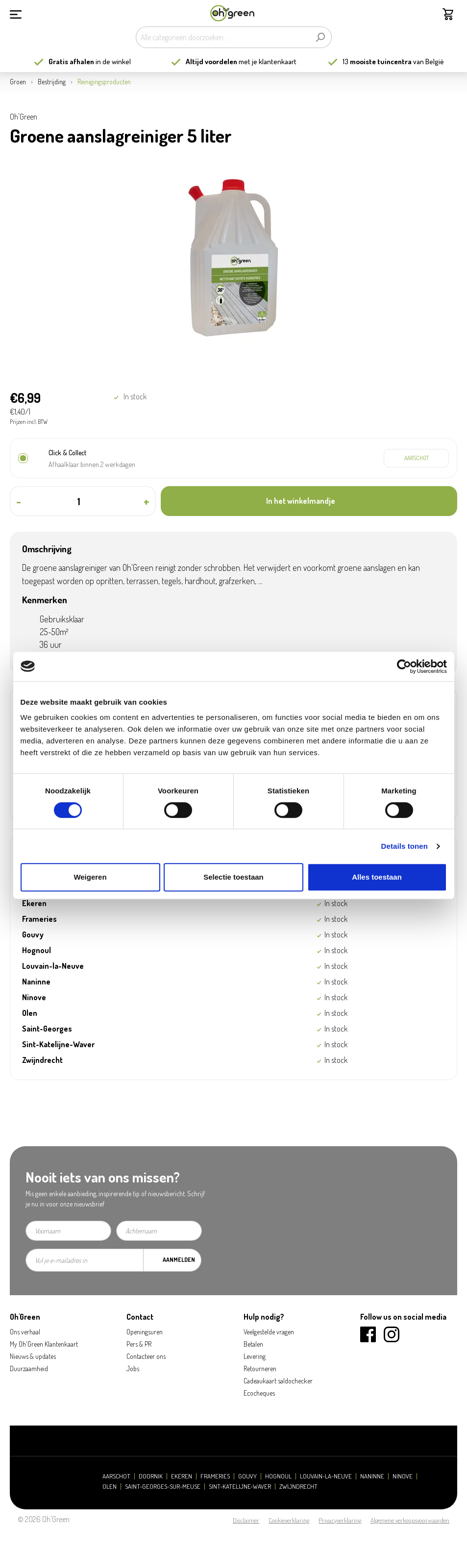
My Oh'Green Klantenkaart (44, 1344)
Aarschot (116, 1476)
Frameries (215, 1476)
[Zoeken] (320, 37)
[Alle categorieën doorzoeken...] (222, 37)
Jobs (132, 1368)
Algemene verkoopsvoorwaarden (409, 1520)
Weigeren (90, 877)
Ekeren (181, 1476)
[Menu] (16, 13)
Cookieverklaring (289, 1520)
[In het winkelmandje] (309, 501)
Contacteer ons (146, 1356)
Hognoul (278, 1476)
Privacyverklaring (340, 1520)
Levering (255, 1356)
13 (377, 61)
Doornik (151, 1476)
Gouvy (247, 1476)
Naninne (372, 1476)
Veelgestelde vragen (269, 1332)
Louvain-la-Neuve (326, 1476)
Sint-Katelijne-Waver (240, 1486)
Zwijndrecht (298, 1486)
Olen (109, 1486)
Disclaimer (246, 1520)
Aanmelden (179, 1259)
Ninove (403, 1476)
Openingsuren (144, 1332)
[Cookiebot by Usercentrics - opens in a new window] (404, 666)
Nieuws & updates (33, 1356)
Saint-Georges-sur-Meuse (162, 1486)
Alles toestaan (377, 877)
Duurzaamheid (29, 1368)
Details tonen (404, 846)
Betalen (253, 1344)
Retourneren (260, 1368)
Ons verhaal (25, 1332)
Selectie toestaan (233, 877)
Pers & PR (138, 1344)
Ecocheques (259, 1393)
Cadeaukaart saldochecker (278, 1381)
